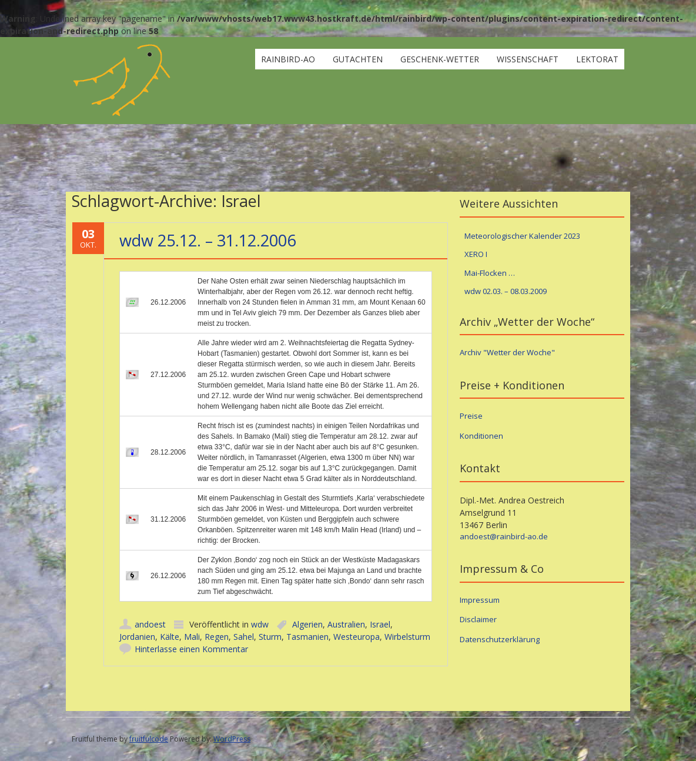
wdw (260, 624)
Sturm (270, 636)
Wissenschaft (527, 59)
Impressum (480, 600)
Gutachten (358, 59)
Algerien (307, 624)
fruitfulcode (148, 739)
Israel (380, 624)
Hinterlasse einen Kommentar (191, 649)
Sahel (243, 636)
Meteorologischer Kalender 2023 (522, 236)
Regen (217, 636)
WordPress (231, 739)
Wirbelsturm (407, 636)
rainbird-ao (288, 59)
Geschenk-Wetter (439, 59)
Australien (346, 624)
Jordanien (137, 636)
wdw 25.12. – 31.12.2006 (207, 240)
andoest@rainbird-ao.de (504, 536)
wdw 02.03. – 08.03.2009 (505, 291)
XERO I (475, 254)
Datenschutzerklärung (500, 639)
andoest (150, 624)
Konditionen (481, 435)
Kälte (169, 636)
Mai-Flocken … (489, 273)
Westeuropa (356, 636)
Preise (471, 415)
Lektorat (597, 59)
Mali (192, 636)
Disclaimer (478, 619)
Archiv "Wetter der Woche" (507, 352)
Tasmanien (307, 636)
